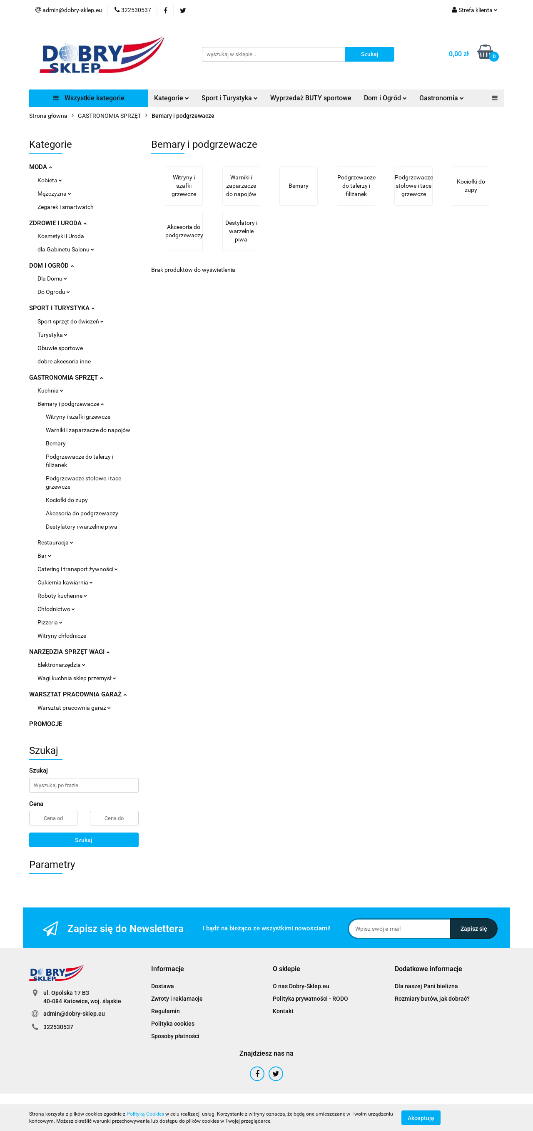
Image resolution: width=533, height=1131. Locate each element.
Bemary (56, 443)
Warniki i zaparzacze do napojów (88, 430)
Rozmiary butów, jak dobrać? (432, 998)
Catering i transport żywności (77, 569)
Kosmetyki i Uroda (60, 236)
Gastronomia (441, 98)
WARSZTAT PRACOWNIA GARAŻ (78, 694)
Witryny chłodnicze (61, 635)
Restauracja (55, 542)
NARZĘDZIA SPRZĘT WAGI (69, 652)
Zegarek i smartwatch (65, 207)
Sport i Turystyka (230, 98)
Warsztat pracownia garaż (74, 707)
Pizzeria (49, 622)
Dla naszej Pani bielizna (426, 986)
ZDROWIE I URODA (58, 223)
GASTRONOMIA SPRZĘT (66, 377)
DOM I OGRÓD (51, 265)
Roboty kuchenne (62, 595)
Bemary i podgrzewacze (70, 403)
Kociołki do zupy (67, 500)
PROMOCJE (45, 724)
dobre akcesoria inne (64, 361)
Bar (44, 555)
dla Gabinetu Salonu (65, 249)
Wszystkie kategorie (89, 98)
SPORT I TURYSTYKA (62, 308)
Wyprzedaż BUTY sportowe (310, 98)
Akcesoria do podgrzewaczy (82, 513)
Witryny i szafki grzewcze (78, 416)
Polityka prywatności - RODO (310, 998)
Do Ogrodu (53, 291)
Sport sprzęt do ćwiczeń (70, 321)
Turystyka (52, 334)
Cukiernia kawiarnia (65, 582)
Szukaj (83, 840)
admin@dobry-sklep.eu (74, 1013)
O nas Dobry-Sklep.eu (301, 986)
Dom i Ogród (385, 98)
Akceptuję (421, 1117)
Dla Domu (52, 278)
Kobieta (49, 180)
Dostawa (162, 986)
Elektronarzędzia (61, 664)
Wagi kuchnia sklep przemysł (76, 678)
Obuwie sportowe (60, 348)
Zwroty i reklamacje (177, 998)
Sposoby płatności (175, 1036)
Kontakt (283, 1011)
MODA (40, 167)
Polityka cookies (172, 1023)
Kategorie (171, 98)
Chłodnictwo (56, 609)
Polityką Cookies (145, 1114)
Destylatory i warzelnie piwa (81, 526)
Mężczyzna (54, 193)
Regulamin (165, 1011)
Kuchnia (50, 390)
